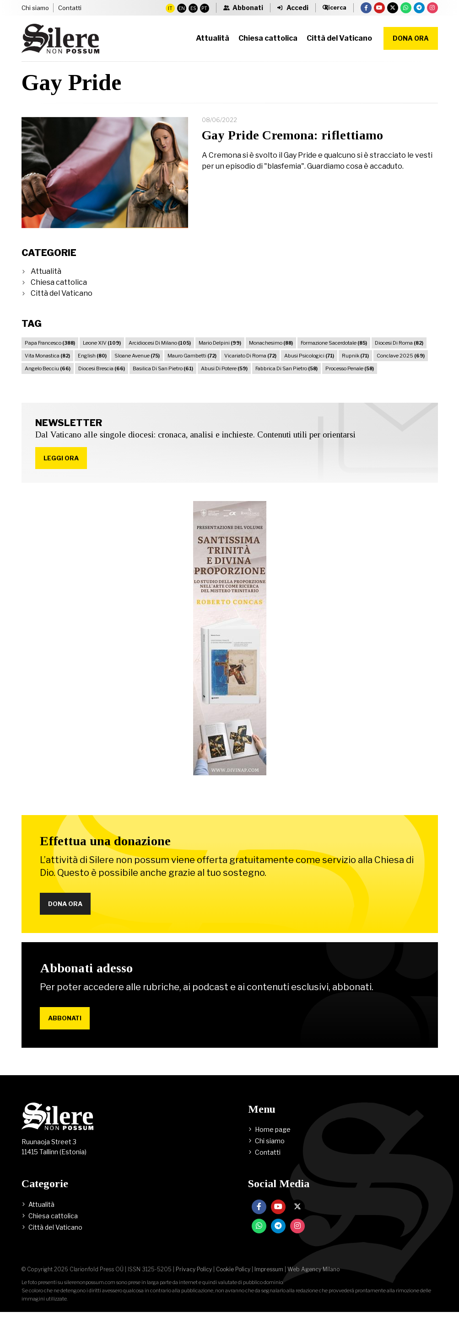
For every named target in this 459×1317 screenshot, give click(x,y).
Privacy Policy (194, 1274)
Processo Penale (349, 368)
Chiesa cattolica (59, 282)
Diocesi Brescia (101, 368)
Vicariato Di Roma (250, 355)
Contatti (69, 7)
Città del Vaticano (61, 293)
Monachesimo (271, 343)
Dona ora (411, 38)
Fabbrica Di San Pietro (286, 368)
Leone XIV (102, 343)
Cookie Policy (233, 1274)
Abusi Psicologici (309, 355)
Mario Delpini (220, 343)
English (92, 355)
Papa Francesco (50, 343)
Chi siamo (35, 7)
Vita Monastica (47, 355)
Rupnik (355, 355)
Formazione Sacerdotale (334, 343)
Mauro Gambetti (191, 355)
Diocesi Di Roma (399, 343)
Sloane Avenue (137, 355)
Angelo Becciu (47, 368)
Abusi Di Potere (224, 368)
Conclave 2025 (401, 355)
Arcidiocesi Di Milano (160, 343)
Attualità (46, 271)
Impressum (268, 1274)
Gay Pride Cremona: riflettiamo (292, 135)
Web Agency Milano (313, 1274)
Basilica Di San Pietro (163, 368)
